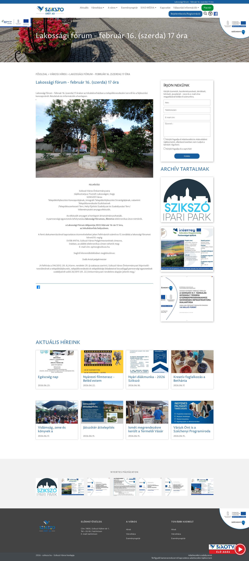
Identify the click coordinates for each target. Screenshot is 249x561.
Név (165, 101)
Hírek (128, 529)
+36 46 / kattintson (93, 531)
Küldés (187, 156)
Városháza (98, 7)
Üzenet (167, 123)
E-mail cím (168, 116)
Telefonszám (169, 108)
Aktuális (84, 7)
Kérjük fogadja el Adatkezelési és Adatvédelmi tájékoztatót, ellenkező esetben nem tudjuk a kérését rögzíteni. (185, 142)
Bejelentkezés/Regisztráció (185, 13)
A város (113, 7)
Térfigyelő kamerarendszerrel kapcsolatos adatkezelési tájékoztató (181, 558)
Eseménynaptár (129, 7)
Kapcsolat (165, 7)
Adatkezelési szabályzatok (200, 555)
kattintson (92, 534)
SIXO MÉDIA (149, 7)
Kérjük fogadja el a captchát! (178, 149)
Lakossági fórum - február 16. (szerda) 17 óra (99, 74)
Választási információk (186, 7)
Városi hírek (58, 74)
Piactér (207, 7)
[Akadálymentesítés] (210, 13)
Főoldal (41, 74)
